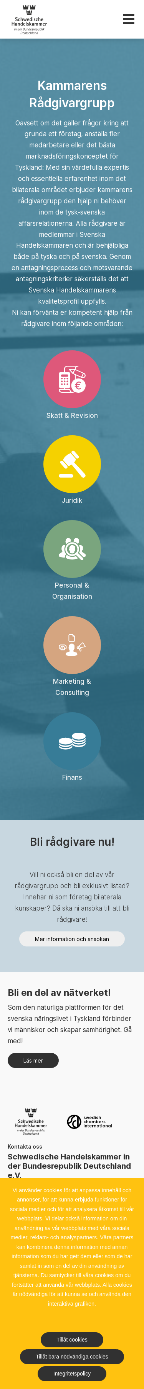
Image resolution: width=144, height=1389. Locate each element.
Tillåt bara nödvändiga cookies (72, 1357)
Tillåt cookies (71, 1340)
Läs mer (33, 1060)
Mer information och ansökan (72, 939)
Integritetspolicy (72, 1373)
